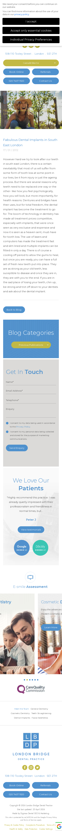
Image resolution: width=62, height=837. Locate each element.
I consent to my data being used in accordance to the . (32, 425)
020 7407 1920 (16, 81)
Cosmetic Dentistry (20, 713)
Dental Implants (22, 718)
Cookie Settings (46, 829)
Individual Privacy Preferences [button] (31, 39)
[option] (31, 501)
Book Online (16, 72)
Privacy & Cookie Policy (14, 825)
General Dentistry (39, 709)
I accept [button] (31, 21)
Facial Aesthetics (40, 718)
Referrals (46, 72)
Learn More (13, 623)
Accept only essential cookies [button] (31, 30)
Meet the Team (21, 709)
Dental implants (35, 107)
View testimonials (31, 529)
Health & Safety (16, 829)
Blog (18, 107)
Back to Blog (14, 309)
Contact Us (45, 81)
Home (7, 107)
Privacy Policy (23, 426)
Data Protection (31, 829)
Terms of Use (52, 825)
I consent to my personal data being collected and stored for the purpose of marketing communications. (32, 435)
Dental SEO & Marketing (38, 813)
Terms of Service (30, 820)
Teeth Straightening (41, 713)
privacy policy (21, 14)
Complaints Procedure (35, 825)
